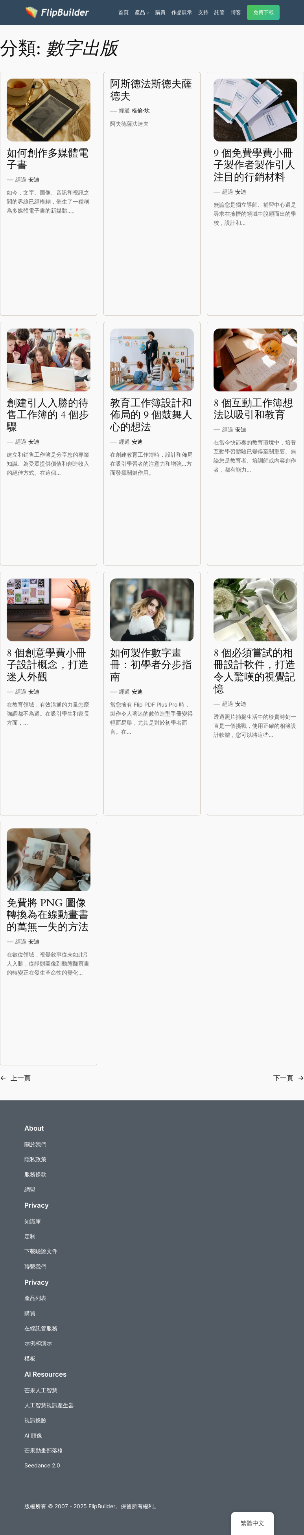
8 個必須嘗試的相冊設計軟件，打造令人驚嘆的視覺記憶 (254, 671)
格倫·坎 (141, 110)
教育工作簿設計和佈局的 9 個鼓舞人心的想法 (151, 415)
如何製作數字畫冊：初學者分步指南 (151, 665)
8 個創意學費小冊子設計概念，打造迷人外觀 (47, 665)
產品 (140, 12)
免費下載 (263, 12)
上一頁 (15, 1078)
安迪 (33, 179)
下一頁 (288, 1078)
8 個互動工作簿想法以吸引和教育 (253, 409)
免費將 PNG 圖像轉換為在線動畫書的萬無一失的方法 (47, 915)
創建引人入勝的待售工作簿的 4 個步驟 (48, 415)
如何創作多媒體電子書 (47, 159)
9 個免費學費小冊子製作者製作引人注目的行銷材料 (254, 165)
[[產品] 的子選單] (147, 12)
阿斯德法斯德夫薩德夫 (151, 90)
